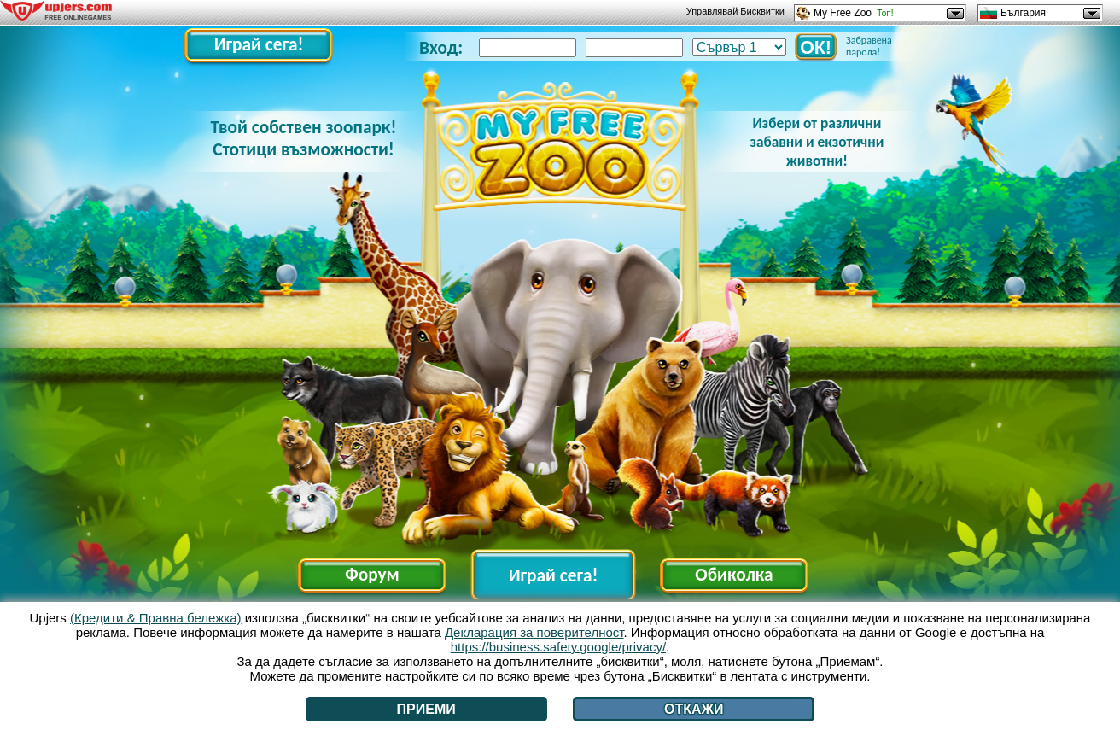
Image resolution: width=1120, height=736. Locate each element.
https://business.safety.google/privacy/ (558, 647)
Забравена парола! (869, 46)
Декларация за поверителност (534, 632)
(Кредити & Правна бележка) (156, 617)
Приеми (426, 709)
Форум (372, 575)
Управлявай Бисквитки (735, 11)
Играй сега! (259, 44)
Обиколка (734, 575)
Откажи (694, 709)
